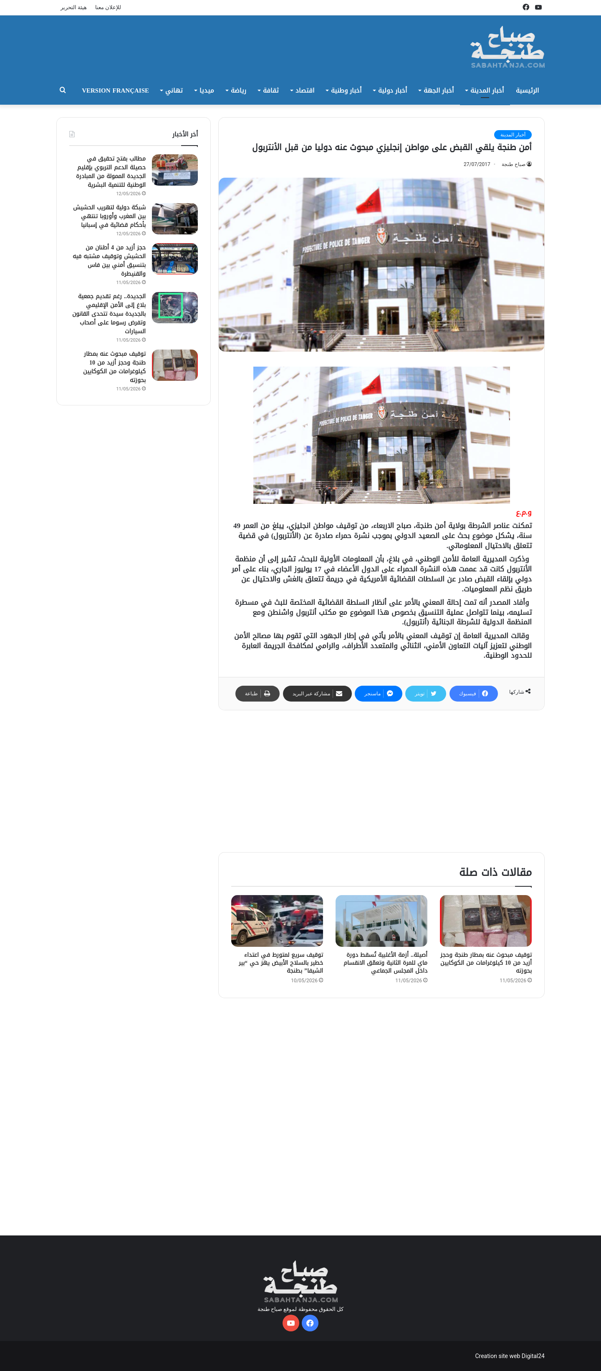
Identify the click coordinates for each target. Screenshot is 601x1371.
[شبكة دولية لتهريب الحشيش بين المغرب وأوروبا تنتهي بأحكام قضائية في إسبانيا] (175, 218)
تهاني (174, 90)
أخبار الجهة (439, 90)
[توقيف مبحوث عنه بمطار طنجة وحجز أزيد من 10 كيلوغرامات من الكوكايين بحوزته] (486, 921)
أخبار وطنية (346, 90)
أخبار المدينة (487, 90)
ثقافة (271, 90)
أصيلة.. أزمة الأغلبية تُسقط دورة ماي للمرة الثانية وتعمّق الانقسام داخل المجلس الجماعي (385, 962)
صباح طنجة (513, 164)
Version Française (115, 90)
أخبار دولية (392, 90)
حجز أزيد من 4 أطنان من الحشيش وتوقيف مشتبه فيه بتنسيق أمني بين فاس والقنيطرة (109, 260)
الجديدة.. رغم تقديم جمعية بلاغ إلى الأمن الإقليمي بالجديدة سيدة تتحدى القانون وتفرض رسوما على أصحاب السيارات (109, 314)
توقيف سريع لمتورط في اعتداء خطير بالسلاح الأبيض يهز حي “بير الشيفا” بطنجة (281, 962)
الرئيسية (527, 90)
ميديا (206, 90)
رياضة (238, 90)
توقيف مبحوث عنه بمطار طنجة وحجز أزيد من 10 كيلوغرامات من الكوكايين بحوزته (486, 962)
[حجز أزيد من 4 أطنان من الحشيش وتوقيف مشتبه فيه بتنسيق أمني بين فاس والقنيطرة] (175, 258)
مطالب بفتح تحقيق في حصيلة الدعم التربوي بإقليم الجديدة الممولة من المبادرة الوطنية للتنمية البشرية (111, 172)
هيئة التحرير (74, 7)
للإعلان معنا (108, 7)
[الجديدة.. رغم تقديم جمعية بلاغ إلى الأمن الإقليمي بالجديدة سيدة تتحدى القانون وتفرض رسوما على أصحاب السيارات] (175, 307)
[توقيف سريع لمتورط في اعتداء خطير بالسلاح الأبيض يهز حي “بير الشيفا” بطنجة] (277, 921)
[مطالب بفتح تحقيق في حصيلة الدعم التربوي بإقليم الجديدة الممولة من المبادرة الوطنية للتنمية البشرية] (175, 170)
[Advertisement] (381, 781)
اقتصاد (304, 90)
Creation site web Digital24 (510, 1356)
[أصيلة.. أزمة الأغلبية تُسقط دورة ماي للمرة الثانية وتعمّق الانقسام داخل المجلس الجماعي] (381, 921)
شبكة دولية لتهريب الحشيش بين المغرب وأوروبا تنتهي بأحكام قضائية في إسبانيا (109, 216)
